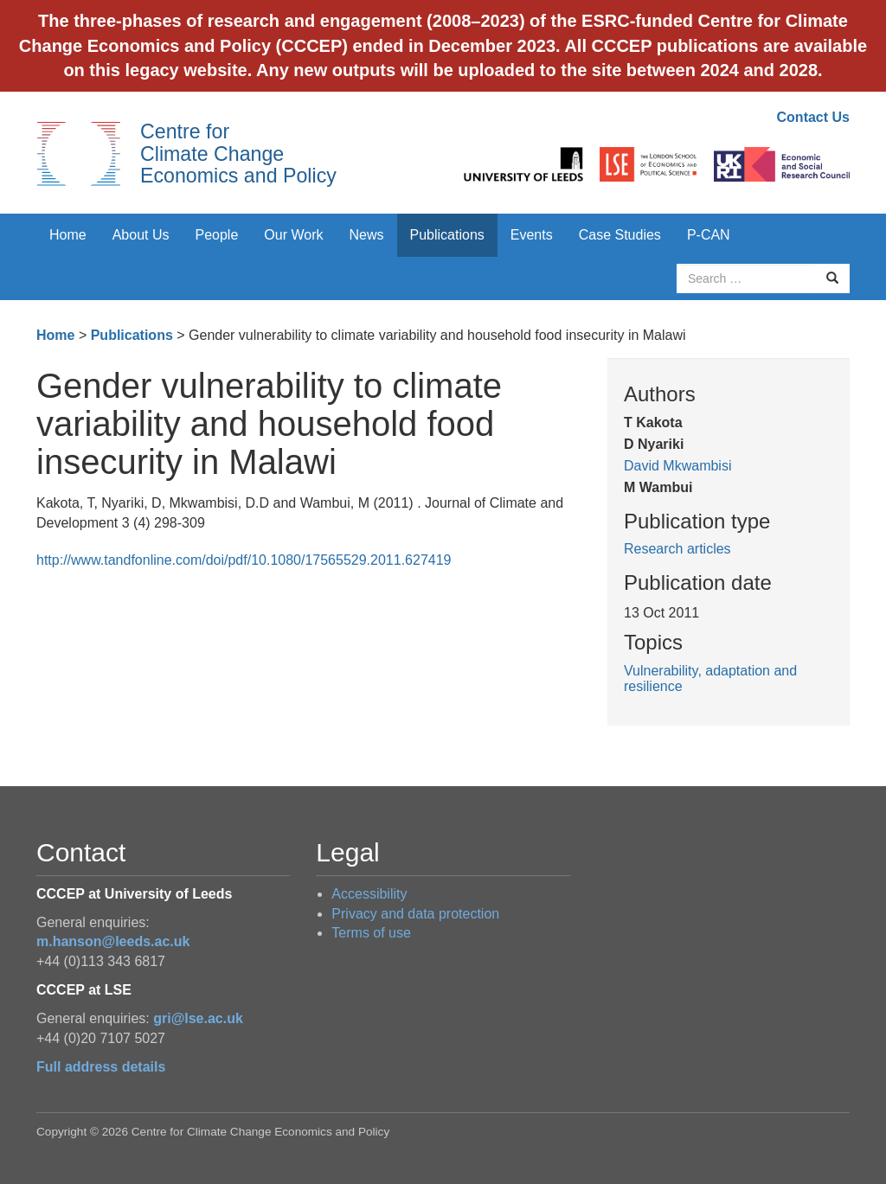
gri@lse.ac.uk (198, 1018)
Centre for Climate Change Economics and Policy (238, 153)
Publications (447, 234)
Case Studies (620, 234)
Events (531, 234)
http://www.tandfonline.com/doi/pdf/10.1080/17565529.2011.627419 (243, 560)
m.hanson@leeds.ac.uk (112, 941)
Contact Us (813, 117)
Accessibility (369, 893)
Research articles (677, 548)
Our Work (293, 234)
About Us (141, 234)
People (217, 234)
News (366, 234)
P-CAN (708, 234)
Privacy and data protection (415, 913)
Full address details (100, 1066)
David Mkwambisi (677, 465)
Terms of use (371, 932)
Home (68, 234)
